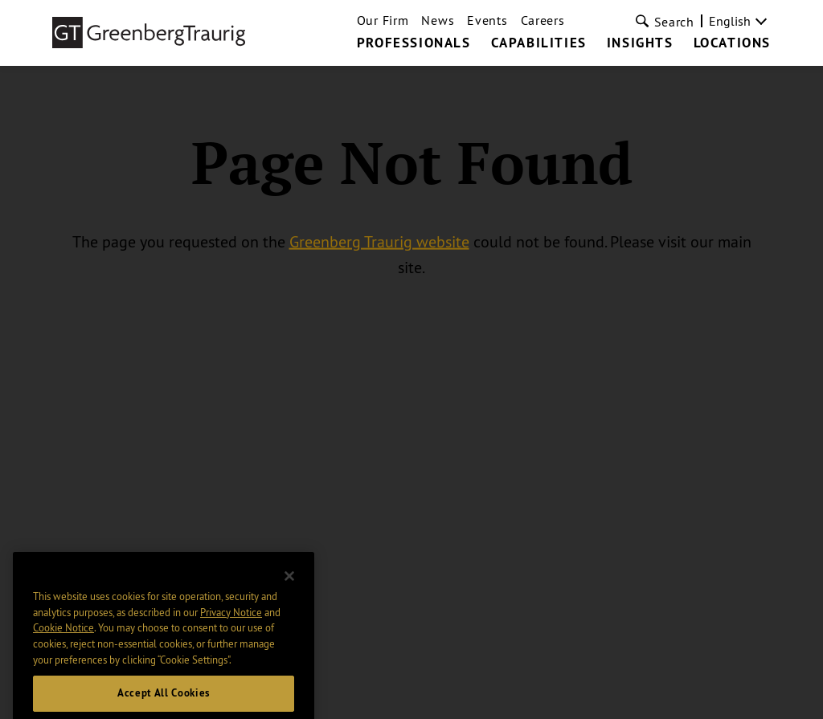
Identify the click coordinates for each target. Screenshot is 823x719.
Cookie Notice (63, 643)
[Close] (289, 592)
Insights (640, 43)
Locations (732, 43)
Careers (543, 20)
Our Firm (383, 20)
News (437, 20)
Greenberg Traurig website (379, 241)
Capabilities (539, 43)
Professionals (414, 43)
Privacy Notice (231, 627)
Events (487, 20)
